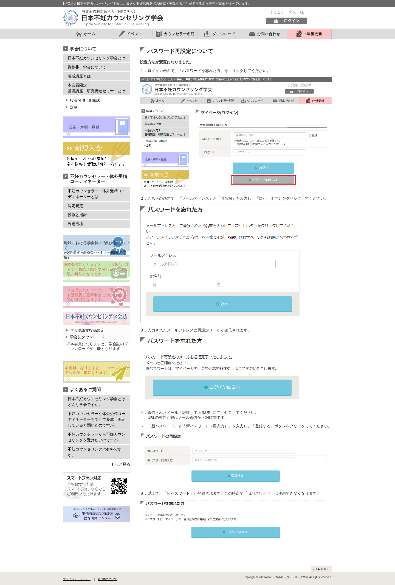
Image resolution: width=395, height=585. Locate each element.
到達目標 (75, 224)
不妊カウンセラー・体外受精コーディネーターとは (96, 194)
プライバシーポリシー (77, 579)
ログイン (286, 21)
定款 (74, 107)
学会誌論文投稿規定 (87, 330)
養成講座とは (79, 76)
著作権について (107, 579)
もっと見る (120, 464)
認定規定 (75, 206)
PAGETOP (322, 569)
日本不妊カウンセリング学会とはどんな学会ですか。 (96, 402)
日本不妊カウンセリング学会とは (96, 58)
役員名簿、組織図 (85, 100)
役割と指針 (77, 215)
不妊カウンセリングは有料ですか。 (95, 452)
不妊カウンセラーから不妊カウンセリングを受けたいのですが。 (96, 437)
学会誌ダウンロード (87, 337)
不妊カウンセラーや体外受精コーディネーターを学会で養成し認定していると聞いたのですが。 (96, 419)
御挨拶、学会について (87, 67)
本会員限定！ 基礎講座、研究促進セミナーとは (96, 88)
